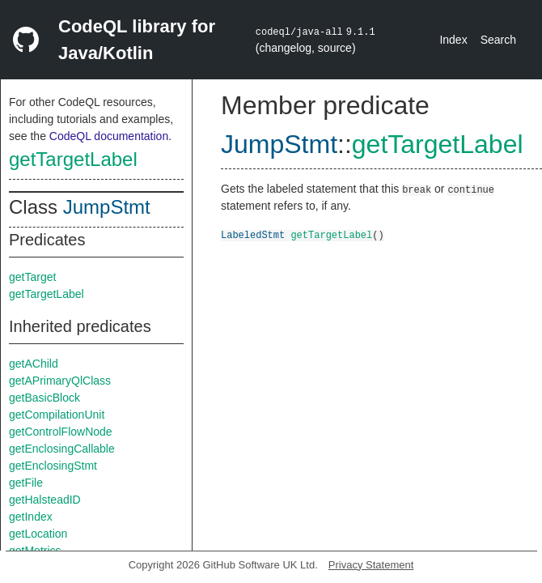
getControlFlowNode (60, 431)
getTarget (32, 276)
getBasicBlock (44, 397)
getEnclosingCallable (62, 448)
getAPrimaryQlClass (60, 380)
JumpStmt (106, 207)
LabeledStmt (253, 234)
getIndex (31, 516)
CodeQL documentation (108, 136)
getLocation (38, 533)
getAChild (33, 363)
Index (453, 39)
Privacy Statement (371, 565)
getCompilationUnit (56, 414)
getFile (26, 482)
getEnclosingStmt (53, 465)
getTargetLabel (73, 159)
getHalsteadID (45, 499)
